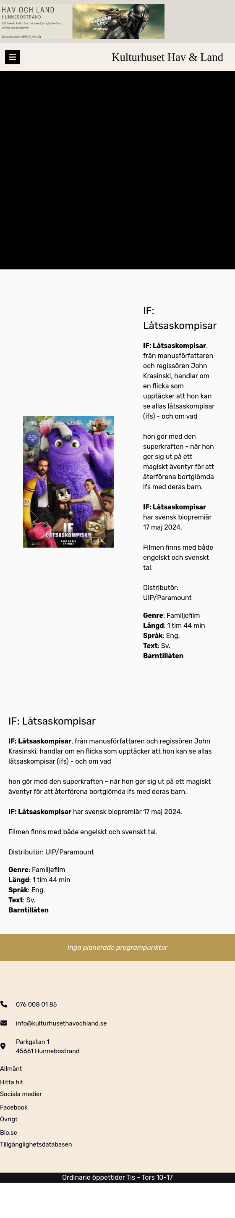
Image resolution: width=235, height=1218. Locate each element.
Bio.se (8, 1132)
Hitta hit (11, 1082)
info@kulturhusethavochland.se (61, 1023)
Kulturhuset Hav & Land (167, 57)
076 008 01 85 (36, 1004)
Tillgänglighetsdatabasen (36, 1144)
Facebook (14, 1107)
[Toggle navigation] (12, 57)
